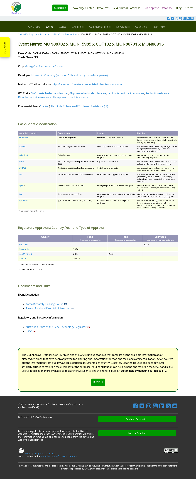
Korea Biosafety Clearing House (44, 304)
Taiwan (23, 258)
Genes (62, 26)
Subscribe (60, 8)
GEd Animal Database (126, 8)
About (28, 453)
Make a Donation (137, 433)
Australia (23, 244)
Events (49, 26)
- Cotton (44, 66)
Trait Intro (158, 26)
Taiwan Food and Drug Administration (48, 308)
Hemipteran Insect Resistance (70, 97)
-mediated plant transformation (88, 84)
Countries (141, 26)
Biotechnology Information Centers (58, 456)
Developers (123, 26)
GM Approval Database (158, 8)
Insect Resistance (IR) (95, 106)
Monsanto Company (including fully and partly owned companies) (69, 75)
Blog (179, 8)
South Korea (25, 253)
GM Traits (78, 26)
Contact (51, 453)
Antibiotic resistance (157, 93)
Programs (39, 453)
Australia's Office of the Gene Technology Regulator (56, 327)
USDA (29, 331)
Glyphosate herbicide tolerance (87, 93)
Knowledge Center (82, 8)
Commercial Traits (100, 26)
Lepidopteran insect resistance (126, 93)
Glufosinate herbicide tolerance (49, 93)
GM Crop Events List (65, 34)
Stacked (44, 106)
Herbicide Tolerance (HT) (66, 106)
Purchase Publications (137, 419)
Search (189, 8)
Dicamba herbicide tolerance (34, 97)
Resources (103, 8)
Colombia (24, 249)
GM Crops (34, 26)
